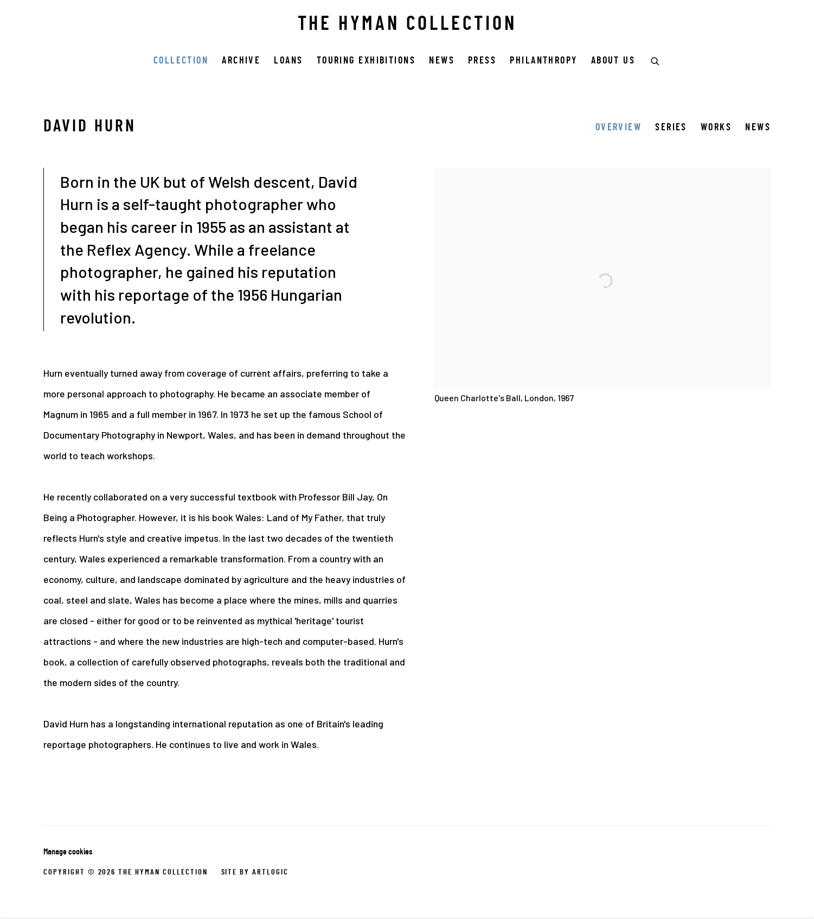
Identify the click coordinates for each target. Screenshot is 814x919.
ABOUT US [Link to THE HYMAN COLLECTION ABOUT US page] (613, 61)
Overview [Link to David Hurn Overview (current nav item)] (618, 128)
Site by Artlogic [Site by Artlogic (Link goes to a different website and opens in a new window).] (255, 872)
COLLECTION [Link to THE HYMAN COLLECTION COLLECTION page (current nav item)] (181, 61)
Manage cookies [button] (67, 852)
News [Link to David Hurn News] (758, 128)
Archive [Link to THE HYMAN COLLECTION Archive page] (241, 61)
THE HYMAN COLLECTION (407, 25)
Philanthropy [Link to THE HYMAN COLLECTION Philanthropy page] (543, 61)
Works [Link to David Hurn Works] (716, 128)
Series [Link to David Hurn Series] (671, 128)
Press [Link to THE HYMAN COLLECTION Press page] (482, 61)
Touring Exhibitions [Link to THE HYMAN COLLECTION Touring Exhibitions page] (366, 61)
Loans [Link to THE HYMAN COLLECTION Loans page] (288, 61)
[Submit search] (656, 60)
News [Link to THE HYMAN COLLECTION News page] (441, 61)
